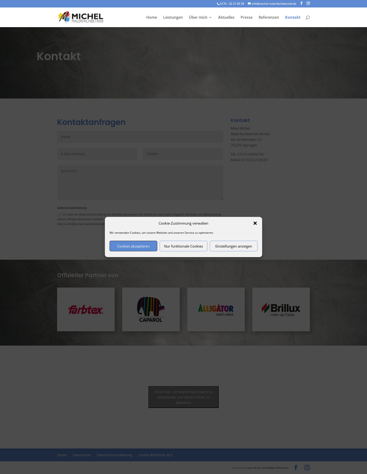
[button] (255, 223)
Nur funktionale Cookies (183, 246)
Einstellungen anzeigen (233, 246)
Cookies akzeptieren (133, 246)
